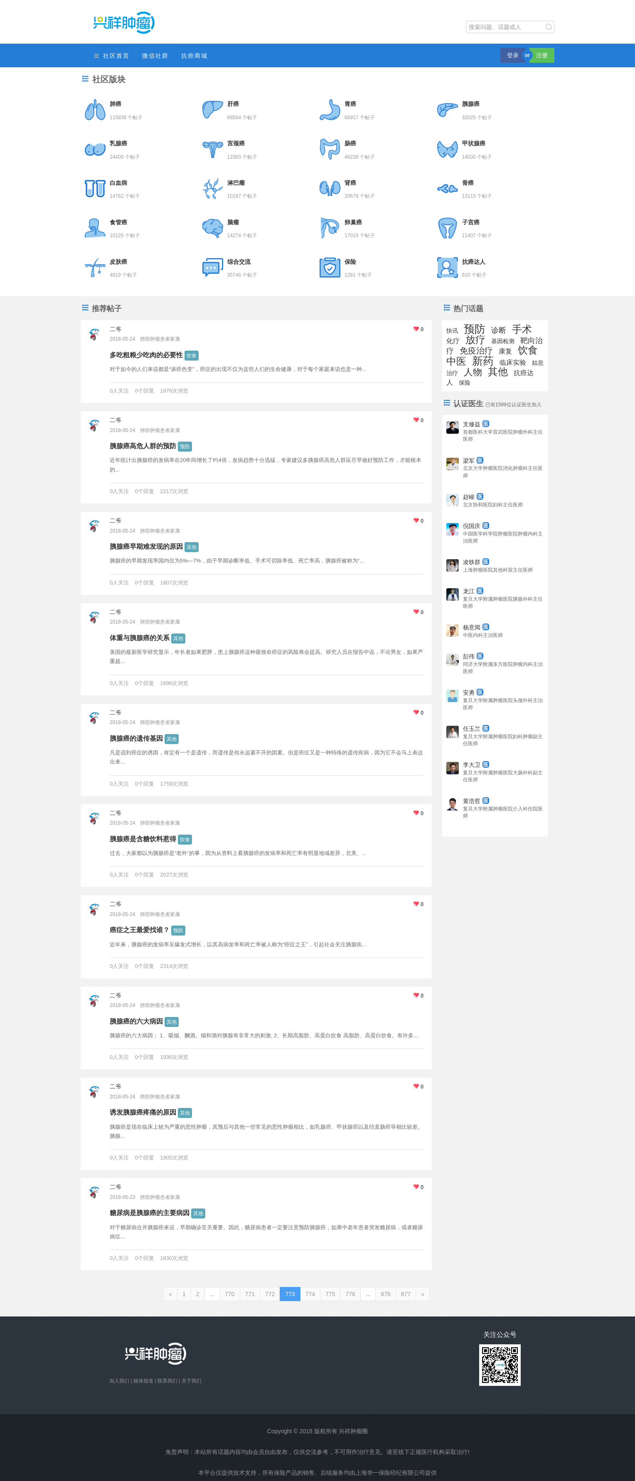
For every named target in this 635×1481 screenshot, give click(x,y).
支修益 (476, 424)
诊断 (498, 330)
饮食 (192, 356)
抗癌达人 (473, 261)
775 (330, 1294)
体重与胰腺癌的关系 (140, 637)
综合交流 (239, 261)
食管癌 (118, 222)
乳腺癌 (118, 143)
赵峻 (473, 497)
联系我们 (167, 1381)
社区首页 (111, 55)
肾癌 (350, 182)
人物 (473, 372)
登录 (513, 55)
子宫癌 (471, 222)
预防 (185, 446)
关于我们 (192, 1381)
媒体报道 (143, 1381)
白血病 (118, 182)
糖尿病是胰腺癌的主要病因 (150, 1212)
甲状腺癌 (473, 143)
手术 (522, 329)
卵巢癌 (353, 222)
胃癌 (350, 104)
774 (310, 1294)
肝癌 (233, 104)
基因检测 (502, 341)
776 (350, 1294)
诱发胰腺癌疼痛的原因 (143, 1112)
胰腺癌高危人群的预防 (143, 445)
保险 (350, 261)
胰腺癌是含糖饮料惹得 (143, 838)
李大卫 (476, 764)
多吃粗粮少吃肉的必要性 (146, 355)
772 (270, 1294)
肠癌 (350, 143)
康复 (505, 351)
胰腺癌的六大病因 (136, 1021)
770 (229, 1294)
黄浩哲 (476, 801)
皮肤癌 (118, 261)
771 (250, 1294)
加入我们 (119, 1381)
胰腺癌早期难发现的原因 (146, 546)
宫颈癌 (236, 143)
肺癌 (115, 104)
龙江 (473, 591)
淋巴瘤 (236, 182)
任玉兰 (476, 728)
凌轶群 (476, 562)
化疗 (453, 340)
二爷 (115, 329)
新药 (483, 361)
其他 (192, 547)
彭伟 (473, 656)
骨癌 (468, 182)
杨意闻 (476, 627)
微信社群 (155, 55)
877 (406, 1294)
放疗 (475, 339)
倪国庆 (476, 526)
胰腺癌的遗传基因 (136, 738)
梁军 (473, 460)
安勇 (473, 692)
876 (385, 1294)
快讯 (452, 330)
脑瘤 (233, 222)
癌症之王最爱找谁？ (140, 929)
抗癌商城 (194, 55)
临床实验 (513, 362)
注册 (542, 55)
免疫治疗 (476, 350)
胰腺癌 (471, 104)
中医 (456, 361)
